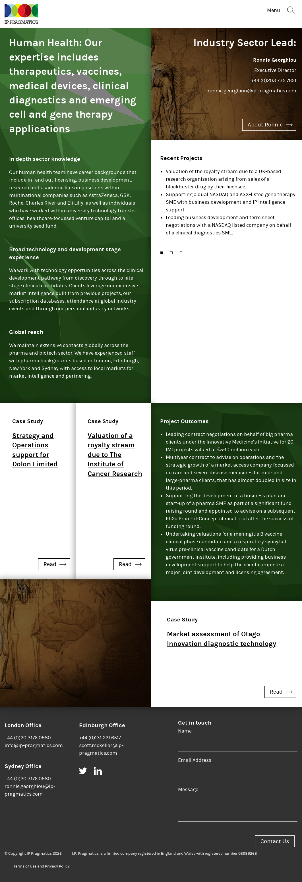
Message (188, 789)
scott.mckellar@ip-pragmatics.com (101, 749)
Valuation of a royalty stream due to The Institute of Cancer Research (115, 455)
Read (55, 564)
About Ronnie (270, 124)
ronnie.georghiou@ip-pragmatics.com (252, 91)
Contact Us (274, 841)
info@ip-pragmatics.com (34, 745)
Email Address (194, 760)
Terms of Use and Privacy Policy (42, 866)
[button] (161, 252)
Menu (273, 10)
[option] (228, 204)
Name (185, 731)
